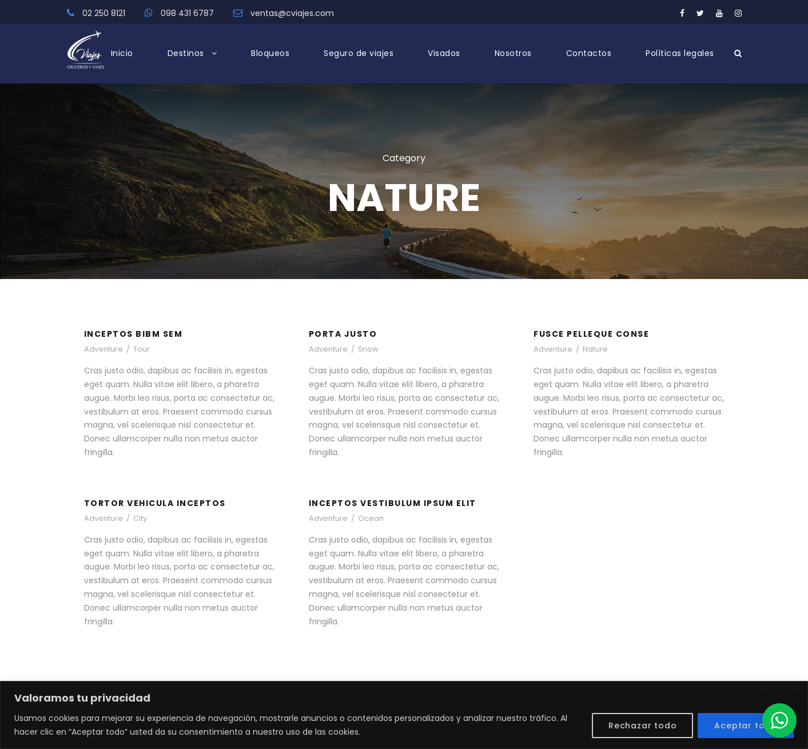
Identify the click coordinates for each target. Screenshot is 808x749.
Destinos (186, 53)
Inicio (122, 53)
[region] (404, 715)
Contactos (589, 53)
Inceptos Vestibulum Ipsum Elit (392, 503)
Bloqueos (270, 53)
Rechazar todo (642, 725)
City (140, 518)
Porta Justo (343, 334)
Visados (444, 53)
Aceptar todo (745, 725)
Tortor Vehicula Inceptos (155, 503)
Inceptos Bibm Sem (133, 334)
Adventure (103, 349)
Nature (595, 349)
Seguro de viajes (358, 53)
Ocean (371, 518)
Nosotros (513, 53)
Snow (368, 349)
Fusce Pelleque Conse (591, 334)
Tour (141, 349)
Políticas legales (680, 53)
